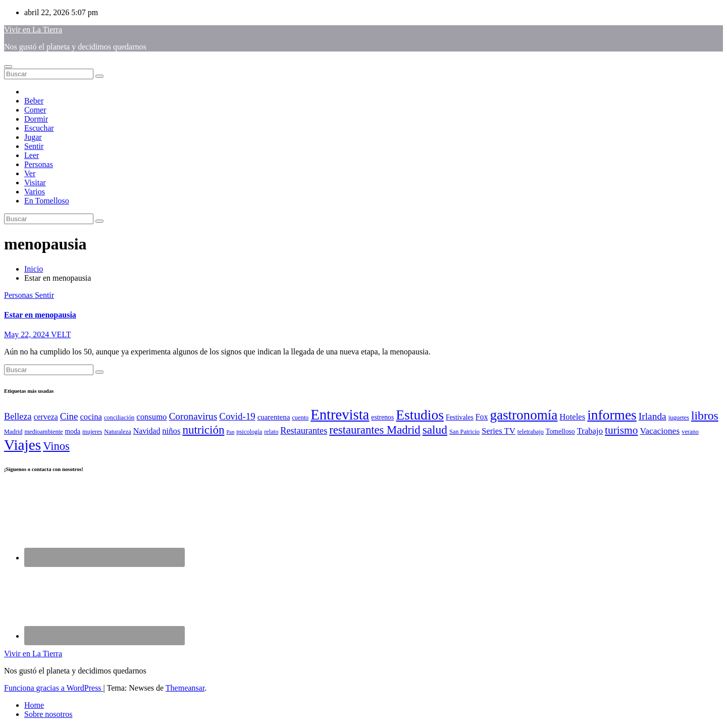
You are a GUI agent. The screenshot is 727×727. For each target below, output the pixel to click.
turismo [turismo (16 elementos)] (621, 430)
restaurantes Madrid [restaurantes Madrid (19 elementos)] (374, 430)
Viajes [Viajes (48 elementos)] (22, 445)
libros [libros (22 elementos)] (704, 415)
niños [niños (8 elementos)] (171, 431)
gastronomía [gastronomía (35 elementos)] (523, 415)
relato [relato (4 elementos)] (271, 431)
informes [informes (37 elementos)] (612, 415)
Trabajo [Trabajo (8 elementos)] (590, 431)
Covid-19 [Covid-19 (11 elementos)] (237, 416)
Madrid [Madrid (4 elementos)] (13, 431)
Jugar (33, 137)
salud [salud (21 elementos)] (435, 429)
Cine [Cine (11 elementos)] (69, 416)
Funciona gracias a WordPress (53, 688)
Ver (29, 173)
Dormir (36, 119)
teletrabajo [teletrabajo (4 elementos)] (530, 431)
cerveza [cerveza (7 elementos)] (46, 416)
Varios (34, 191)
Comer (35, 110)
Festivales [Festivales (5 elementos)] (460, 417)
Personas (38, 164)
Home (34, 705)
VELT (61, 334)
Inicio (33, 269)
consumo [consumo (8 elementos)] (151, 417)
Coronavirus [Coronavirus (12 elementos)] (193, 416)
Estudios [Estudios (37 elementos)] (420, 415)
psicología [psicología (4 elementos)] (249, 431)
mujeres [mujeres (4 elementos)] (92, 431)
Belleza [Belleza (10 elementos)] (18, 416)
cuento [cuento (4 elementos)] (300, 417)
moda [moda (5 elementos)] (73, 431)
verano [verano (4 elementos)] (690, 431)
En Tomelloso (46, 200)
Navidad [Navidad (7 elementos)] (147, 431)
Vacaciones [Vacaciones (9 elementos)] (660, 431)
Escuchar (39, 128)
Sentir (33, 146)
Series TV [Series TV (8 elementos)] (498, 431)
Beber (33, 100)
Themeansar (185, 688)
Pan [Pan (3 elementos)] (230, 432)
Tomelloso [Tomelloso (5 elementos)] (560, 431)
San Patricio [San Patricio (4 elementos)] (464, 431)
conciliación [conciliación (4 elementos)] (119, 417)
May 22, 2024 (27, 334)
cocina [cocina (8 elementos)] (90, 417)
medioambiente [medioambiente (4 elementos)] (43, 431)
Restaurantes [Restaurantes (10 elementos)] (303, 431)
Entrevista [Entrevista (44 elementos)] (339, 414)
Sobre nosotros (48, 714)
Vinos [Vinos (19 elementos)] (56, 446)
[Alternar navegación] (8, 66)
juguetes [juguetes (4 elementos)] (678, 417)
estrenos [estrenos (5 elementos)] (382, 417)
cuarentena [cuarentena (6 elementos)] (273, 417)
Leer (31, 155)
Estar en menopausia (40, 314)
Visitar (35, 182)
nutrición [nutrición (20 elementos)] (203, 430)
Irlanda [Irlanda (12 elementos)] (652, 416)
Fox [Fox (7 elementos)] (482, 416)
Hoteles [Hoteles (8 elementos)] (572, 417)
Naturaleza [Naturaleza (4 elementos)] (117, 431)
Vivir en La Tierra (33, 29)
